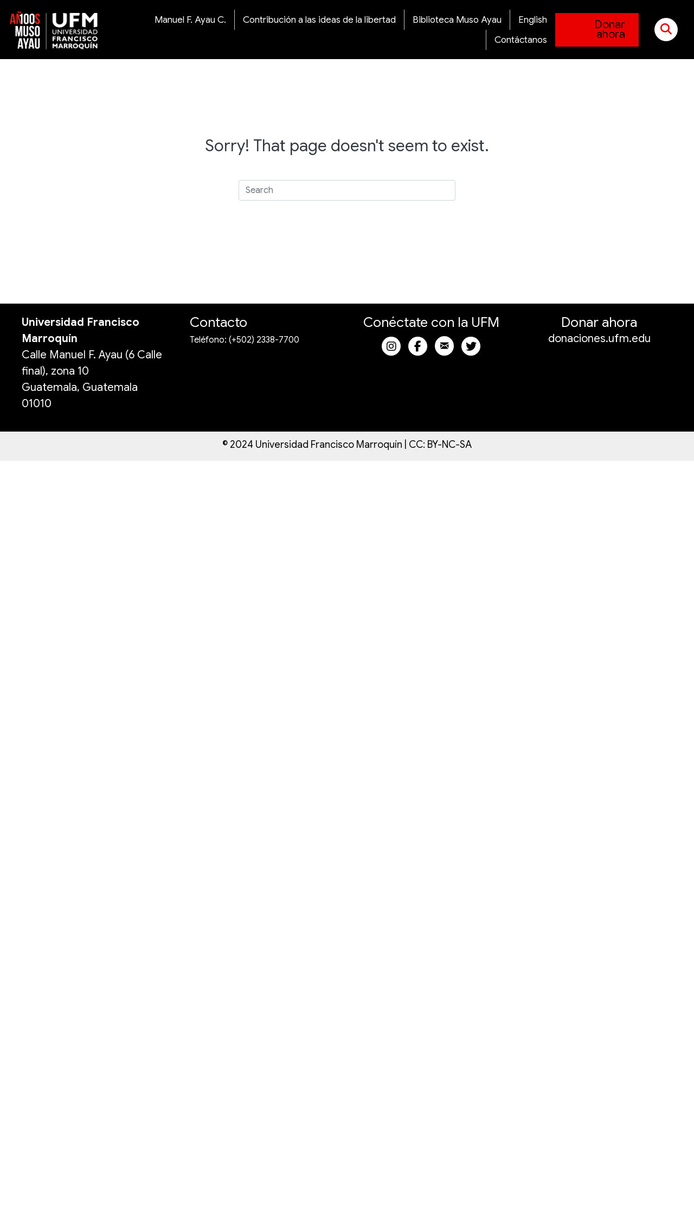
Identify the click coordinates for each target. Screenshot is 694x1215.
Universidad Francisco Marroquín (328, 445)
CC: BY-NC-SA (440, 445)
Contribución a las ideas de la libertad (319, 19)
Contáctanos (520, 40)
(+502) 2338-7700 (264, 340)
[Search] (347, 190)
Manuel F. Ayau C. (190, 19)
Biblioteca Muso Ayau (457, 19)
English (532, 19)
